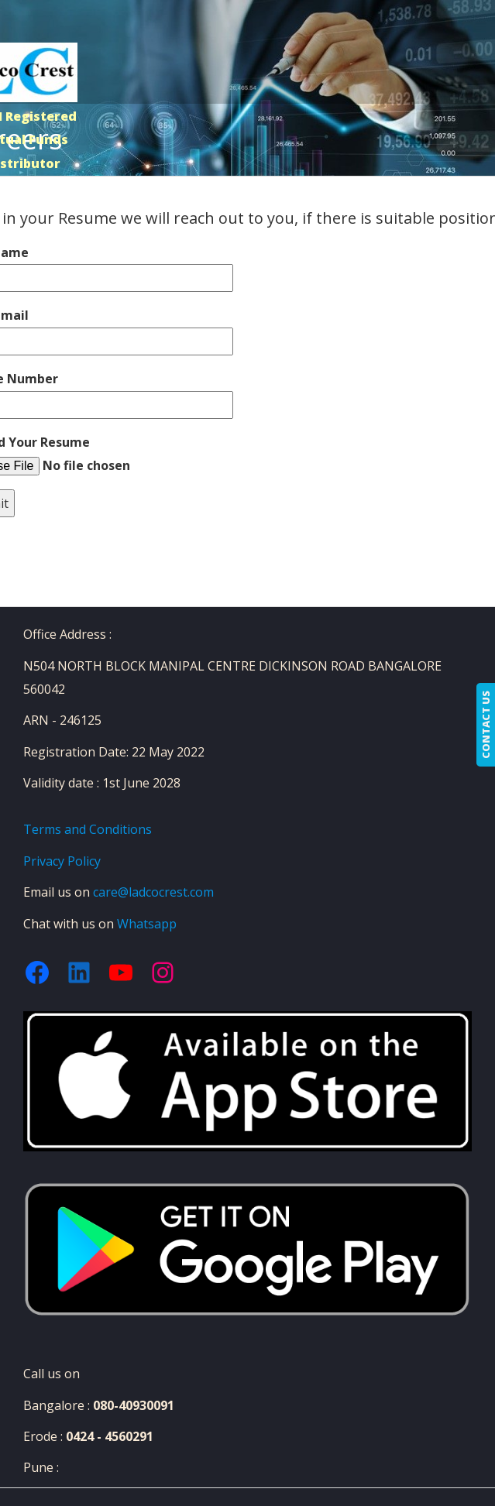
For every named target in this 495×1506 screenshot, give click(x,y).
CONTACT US (486, 725)
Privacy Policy (62, 861)
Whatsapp (147, 923)
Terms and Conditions (87, 829)
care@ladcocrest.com (153, 892)
